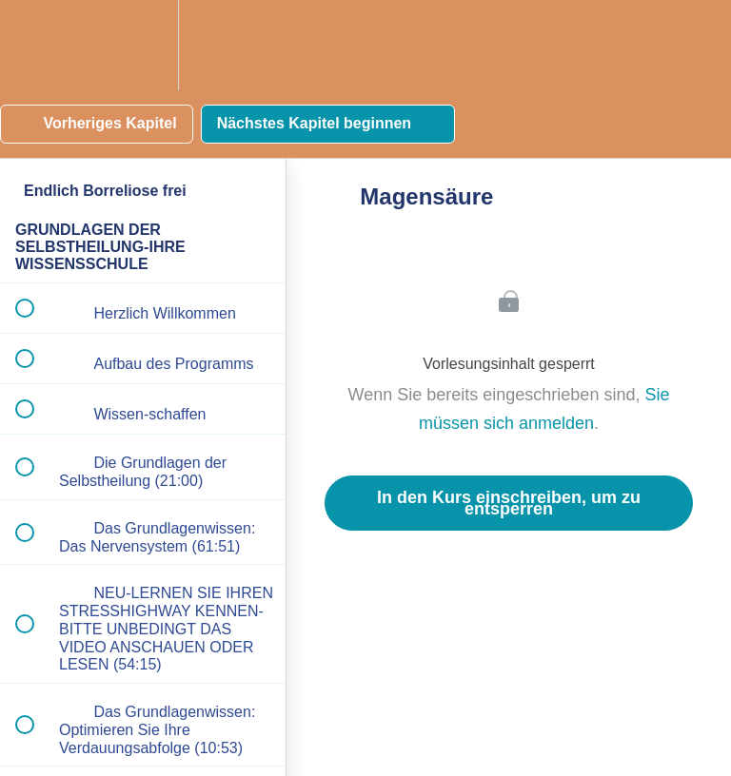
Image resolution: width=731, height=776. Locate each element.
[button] (35, 45)
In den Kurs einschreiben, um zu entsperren (509, 503)
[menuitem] (143, 45)
